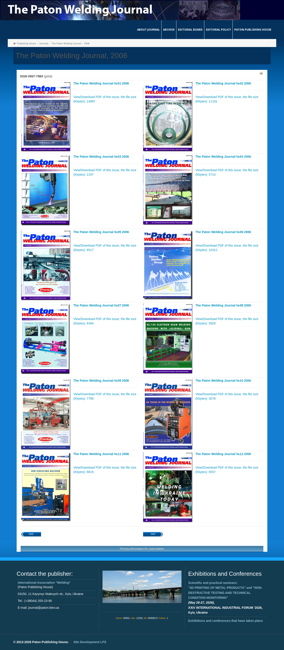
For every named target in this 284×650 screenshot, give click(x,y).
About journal (148, 29)
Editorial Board (190, 29)
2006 (86, 43)
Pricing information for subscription (142, 548)
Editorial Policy (218, 29)
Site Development (89, 642)
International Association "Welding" (44, 582)
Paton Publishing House (252, 29)
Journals (43, 43)
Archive (169, 29)
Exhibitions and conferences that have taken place (225, 621)
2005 (31, 534)
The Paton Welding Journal (66, 43)
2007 (153, 534)
